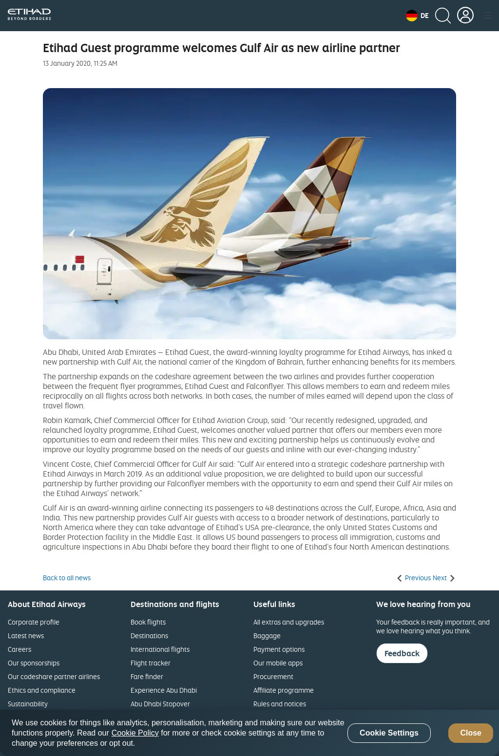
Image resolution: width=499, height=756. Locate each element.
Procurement (273, 676)
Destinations (149, 635)
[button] (417, 15)
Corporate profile (33, 622)
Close (470, 733)
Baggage (267, 635)
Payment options (279, 649)
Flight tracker (151, 662)
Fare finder (147, 676)
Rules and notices (279, 703)
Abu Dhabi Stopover (160, 703)
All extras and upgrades (288, 622)
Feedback (402, 653)
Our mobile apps (278, 662)
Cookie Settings (389, 733)
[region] (249, 733)
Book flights (148, 622)
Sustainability (28, 703)
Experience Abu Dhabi (164, 690)
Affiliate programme (283, 690)
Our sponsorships (33, 662)
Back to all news (67, 577)
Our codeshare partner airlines (54, 676)
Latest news (26, 635)
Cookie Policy (135, 733)
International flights (160, 649)
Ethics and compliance (42, 690)
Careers (19, 649)
